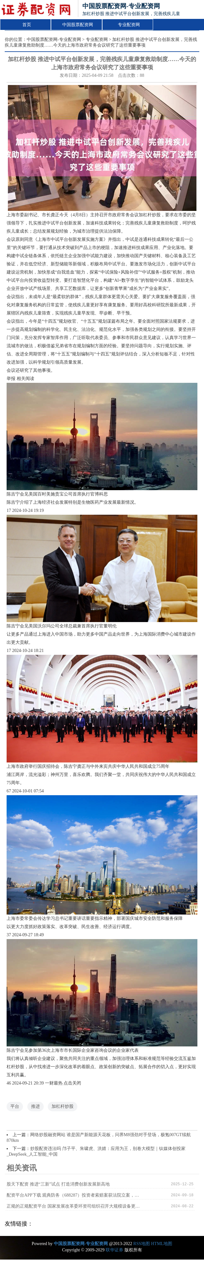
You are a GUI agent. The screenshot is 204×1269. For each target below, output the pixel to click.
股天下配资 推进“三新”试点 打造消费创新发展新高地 (58, 1184)
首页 (26, 24)
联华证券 (114, 1250)
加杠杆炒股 (63, 1106)
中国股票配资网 (77, 24)
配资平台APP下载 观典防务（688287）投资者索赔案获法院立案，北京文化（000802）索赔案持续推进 (75, 1195)
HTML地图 (161, 1243)
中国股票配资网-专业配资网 (54, 39)
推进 (35, 1106)
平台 (14, 1106)
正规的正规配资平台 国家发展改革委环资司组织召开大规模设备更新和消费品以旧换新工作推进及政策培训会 (75, 1206)
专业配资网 (129, 24)
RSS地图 (141, 1243)
